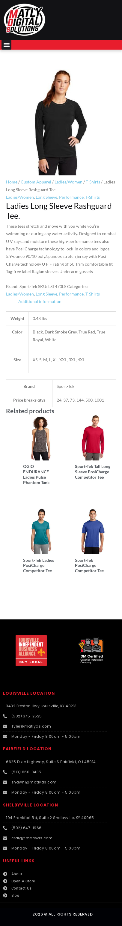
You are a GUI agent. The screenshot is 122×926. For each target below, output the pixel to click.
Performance (71, 197)
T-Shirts (93, 181)
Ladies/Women (68, 181)
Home (11, 181)
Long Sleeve (46, 197)
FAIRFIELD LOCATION (27, 749)
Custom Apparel (36, 181)
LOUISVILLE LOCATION (29, 693)
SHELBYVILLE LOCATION (30, 805)
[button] (6, 45)
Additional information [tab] (39, 301)
